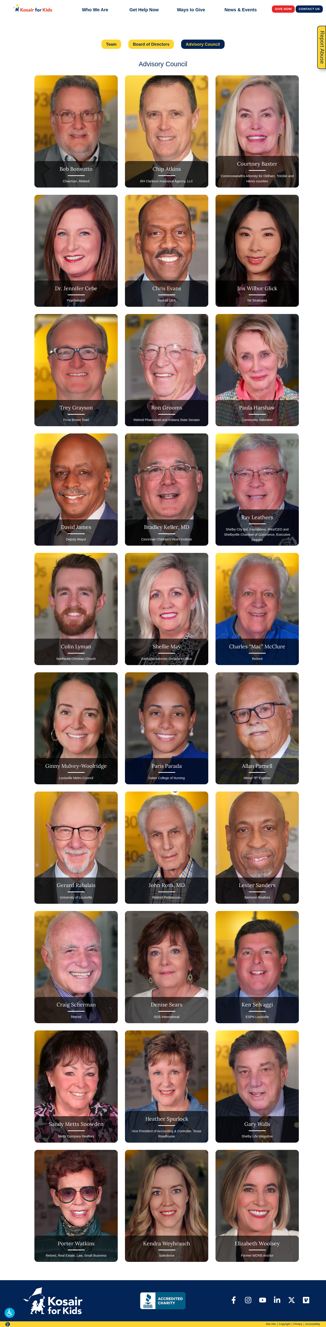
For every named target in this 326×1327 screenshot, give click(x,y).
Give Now (283, 9)
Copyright (284, 1324)
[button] (10, 1313)
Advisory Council (203, 44)
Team (111, 44)
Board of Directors (151, 44)
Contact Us (309, 9)
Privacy (297, 1324)
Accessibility (312, 1324)
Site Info (271, 1324)
